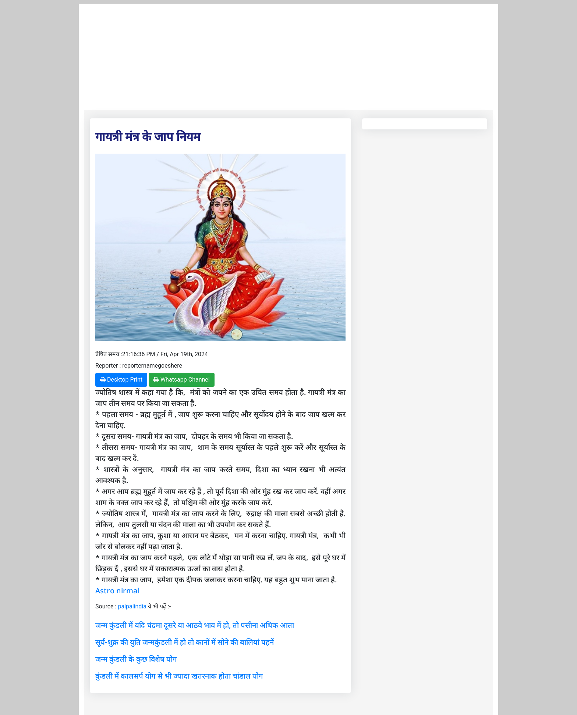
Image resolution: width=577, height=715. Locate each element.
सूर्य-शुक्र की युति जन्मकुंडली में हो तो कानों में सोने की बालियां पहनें (184, 642)
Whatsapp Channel (181, 379)
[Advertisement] (288, 55)
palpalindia (132, 606)
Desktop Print (121, 379)
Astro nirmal (117, 591)
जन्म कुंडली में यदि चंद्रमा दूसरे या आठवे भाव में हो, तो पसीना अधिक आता (194, 625)
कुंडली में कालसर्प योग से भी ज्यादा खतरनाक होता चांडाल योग (179, 676)
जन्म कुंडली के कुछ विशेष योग (136, 659)
